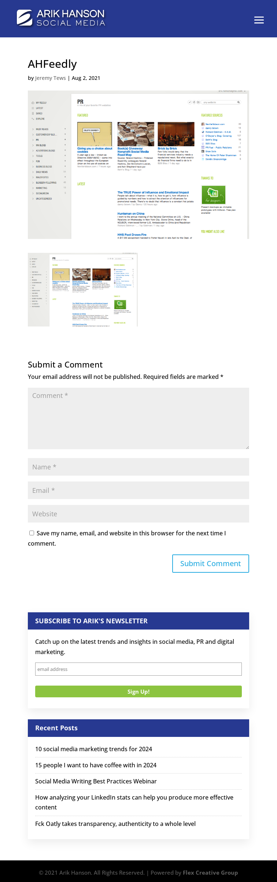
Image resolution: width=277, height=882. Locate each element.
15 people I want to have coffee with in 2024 (95, 765)
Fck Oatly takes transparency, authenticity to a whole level (115, 824)
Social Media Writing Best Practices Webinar (96, 781)
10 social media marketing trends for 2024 (93, 749)
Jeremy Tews (50, 77)
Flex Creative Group (210, 872)
